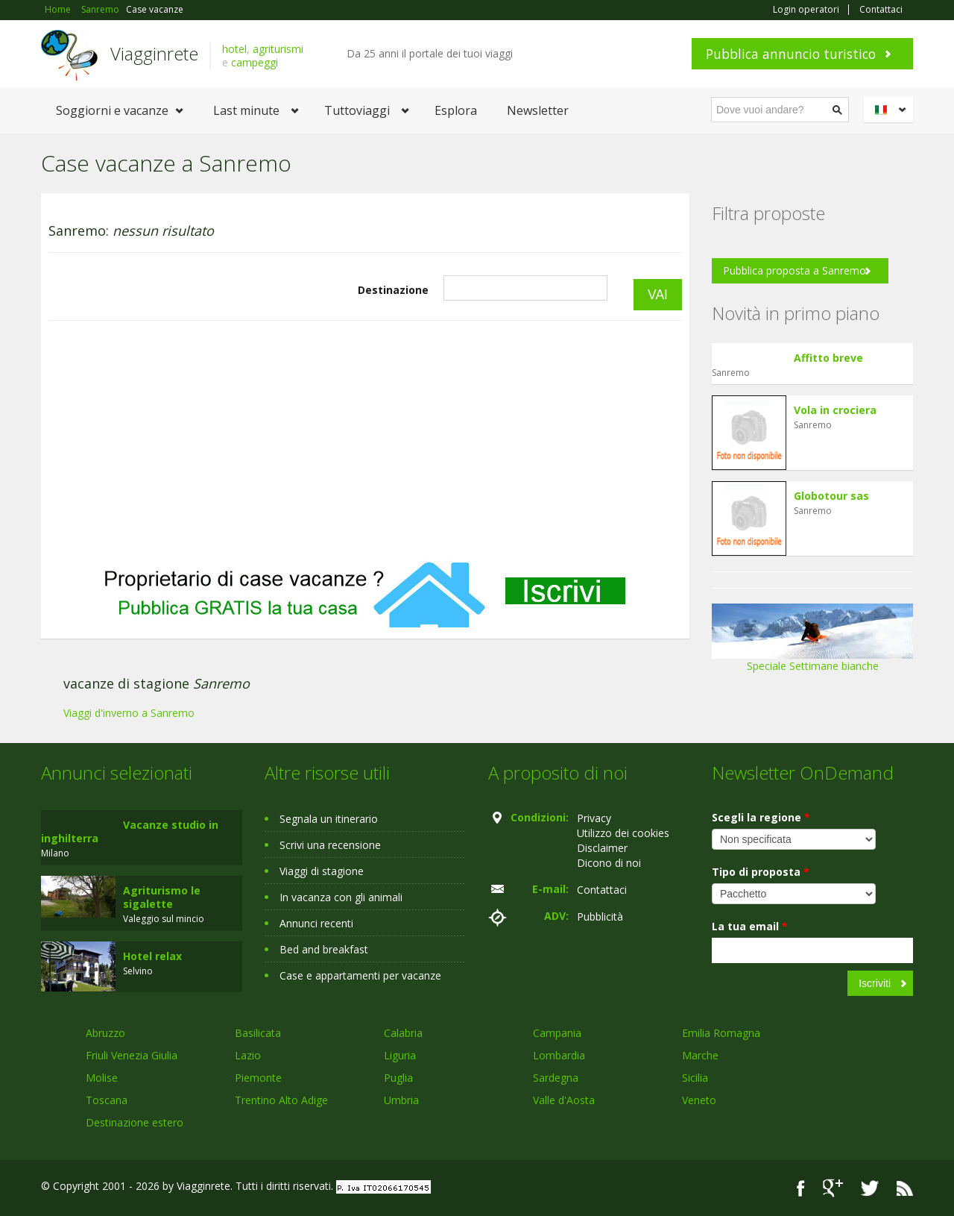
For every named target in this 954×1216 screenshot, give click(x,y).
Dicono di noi (609, 863)
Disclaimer (602, 848)
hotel (234, 49)
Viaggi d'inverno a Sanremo (129, 713)
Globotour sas (831, 496)
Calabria (403, 1033)
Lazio (248, 1055)
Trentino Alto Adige (281, 1100)
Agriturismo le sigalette (161, 897)
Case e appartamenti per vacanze (360, 975)
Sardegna (555, 1078)
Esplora (456, 110)
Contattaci (881, 9)
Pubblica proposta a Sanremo (794, 270)
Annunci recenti (316, 923)
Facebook (801, 1188)
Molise (102, 1078)
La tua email (750, 926)
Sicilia (695, 1078)
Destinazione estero (134, 1122)
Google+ (833, 1188)
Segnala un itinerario (328, 819)
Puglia (398, 1078)
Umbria (401, 1100)
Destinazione (393, 290)
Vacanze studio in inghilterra (129, 831)
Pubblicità (600, 916)
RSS (905, 1188)
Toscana (106, 1100)
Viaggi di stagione (321, 871)
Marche (700, 1055)
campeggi (254, 62)
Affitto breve (828, 358)
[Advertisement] (365, 440)
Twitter (870, 1188)
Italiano (890, 109)
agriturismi (278, 49)
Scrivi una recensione (330, 845)
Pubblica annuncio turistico (791, 54)
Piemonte (258, 1078)
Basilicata (258, 1033)
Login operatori (806, 9)
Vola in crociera (835, 410)
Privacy (594, 818)
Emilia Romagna (721, 1033)
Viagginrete (154, 53)
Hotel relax (152, 956)
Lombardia (559, 1055)
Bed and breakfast (323, 949)
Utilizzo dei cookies (623, 833)
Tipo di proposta (760, 872)
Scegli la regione (761, 817)
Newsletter (538, 110)
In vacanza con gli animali (340, 897)
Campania (557, 1033)
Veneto (699, 1100)
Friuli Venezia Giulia (131, 1055)
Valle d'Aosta (564, 1100)
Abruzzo (105, 1033)
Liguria (400, 1055)
